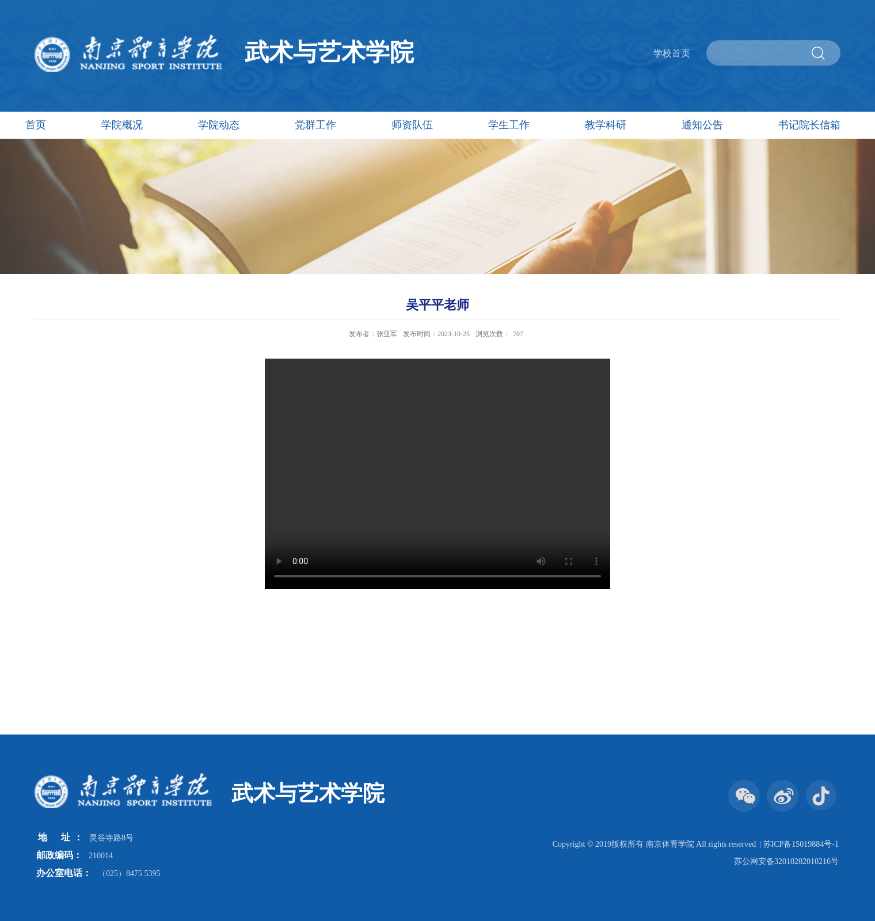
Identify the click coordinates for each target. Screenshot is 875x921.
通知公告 (702, 125)
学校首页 (671, 53)
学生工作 (509, 125)
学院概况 (122, 125)
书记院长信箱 (809, 125)
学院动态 (218, 125)
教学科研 (605, 125)
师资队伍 (412, 125)
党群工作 (315, 125)
